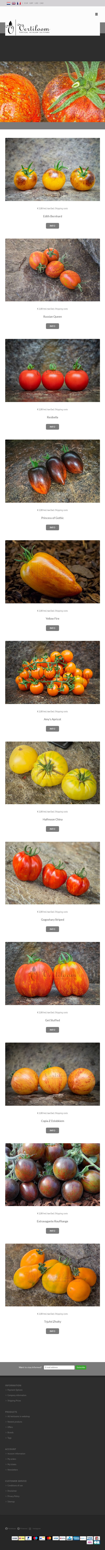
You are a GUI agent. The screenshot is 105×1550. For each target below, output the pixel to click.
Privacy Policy (13, 1496)
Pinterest (22, 1528)
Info (52, 225)
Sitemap (11, 1502)
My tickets (12, 1464)
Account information (16, 1454)
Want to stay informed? (30, 1367)
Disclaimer (12, 1491)
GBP (31, 3)
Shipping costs (61, 208)
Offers (10, 1427)
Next (102, 78)
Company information (17, 1395)
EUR (26, 3)
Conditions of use (15, 1485)
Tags (10, 1438)
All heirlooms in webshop (19, 1416)
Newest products (15, 1422)
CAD (41, 3)
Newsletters (13, 1470)
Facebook (10, 1528)
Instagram (35, 1528)
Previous (3, 78)
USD (36, 3)
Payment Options (15, 1390)
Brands (11, 1432)
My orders (12, 1459)
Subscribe (81, 1367)
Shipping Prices (14, 1401)
